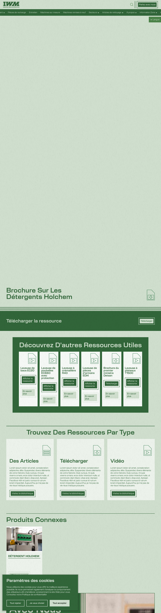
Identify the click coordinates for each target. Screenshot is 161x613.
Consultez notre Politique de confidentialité (27, 595)
